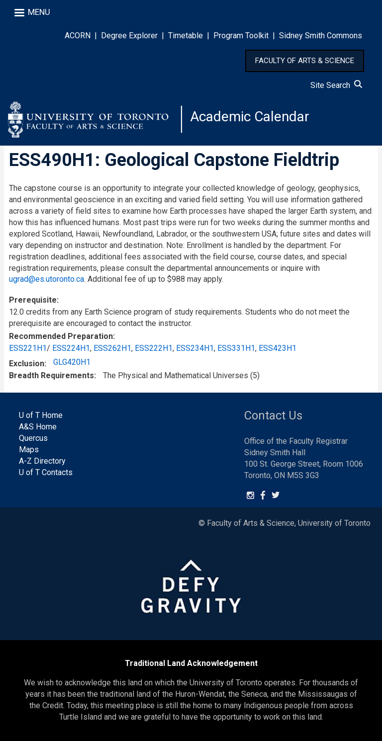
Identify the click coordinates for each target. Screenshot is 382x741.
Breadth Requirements (51, 375)
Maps (29, 449)
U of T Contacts (46, 472)
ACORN (78, 35)
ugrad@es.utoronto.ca (46, 279)
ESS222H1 (154, 348)
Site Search (336, 85)
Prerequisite (33, 300)
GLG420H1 (72, 362)
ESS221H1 (28, 348)
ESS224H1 (71, 348)
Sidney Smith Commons (320, 35)
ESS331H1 (236, 348)
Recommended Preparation (61, 336)
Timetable (185, 35)
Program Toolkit (241, 35)
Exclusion (26, 363)
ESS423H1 (277, 348)
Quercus (33, 438)
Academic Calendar (249, 116)
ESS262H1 (112, 348)
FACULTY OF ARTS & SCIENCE (304, 60)
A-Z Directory (42, 461)
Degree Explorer (129, 35)
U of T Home (41, 415)
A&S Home (38, 426)
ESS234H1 (195, 348)
